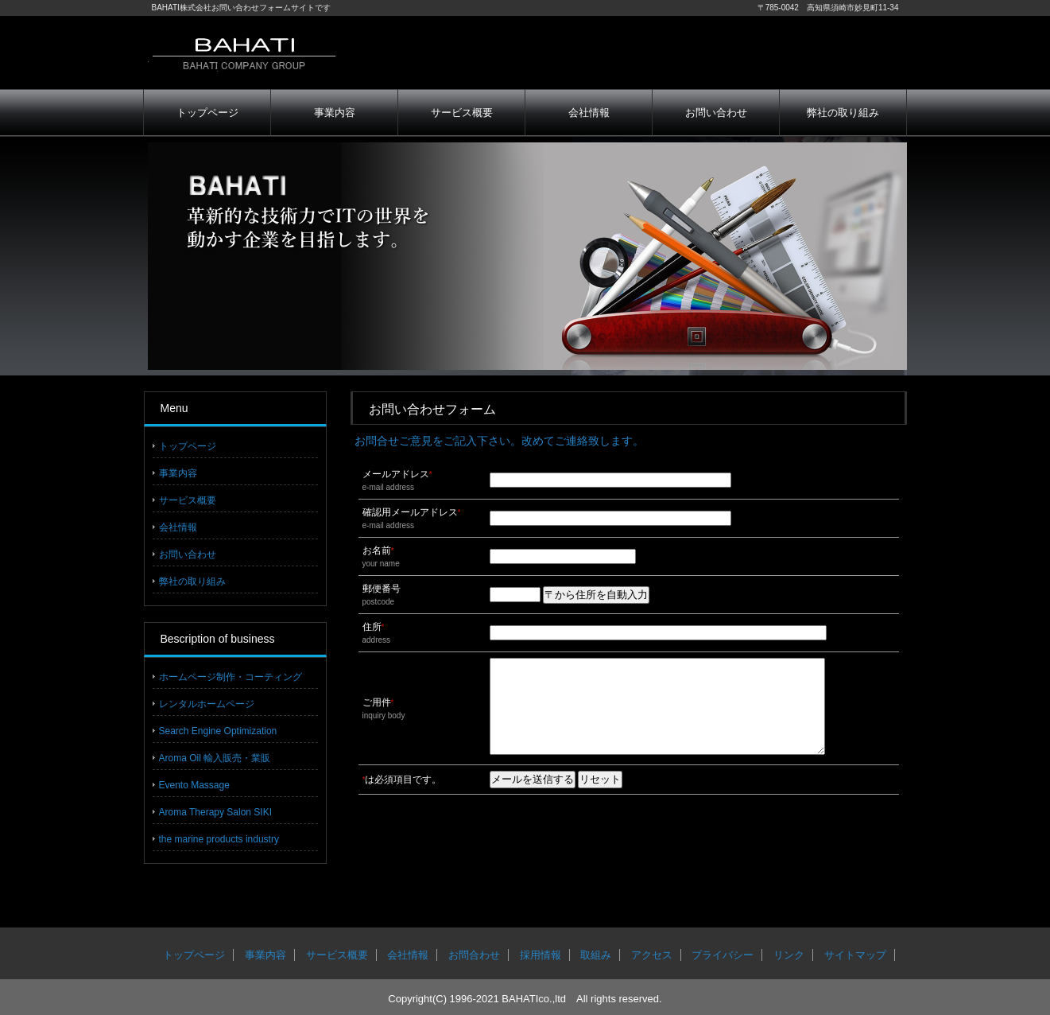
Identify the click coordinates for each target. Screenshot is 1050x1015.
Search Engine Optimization (218, 731)
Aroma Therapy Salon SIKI (216, 812)
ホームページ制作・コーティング (230, 676)
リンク (788, 955)
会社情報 (589, 113)
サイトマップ (855, 955)
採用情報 (540, 955)
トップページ (207, 113)
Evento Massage (194, 785)
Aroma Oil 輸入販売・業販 (215, 758)
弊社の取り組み (843, 113)
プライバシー (723, 955)
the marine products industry (219, 839)
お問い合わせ (716, 113)
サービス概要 (462, 113)
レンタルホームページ (206, 704)
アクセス (651, 955)
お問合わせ (474, 955)
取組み (595, 955)
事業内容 (334, 113)
